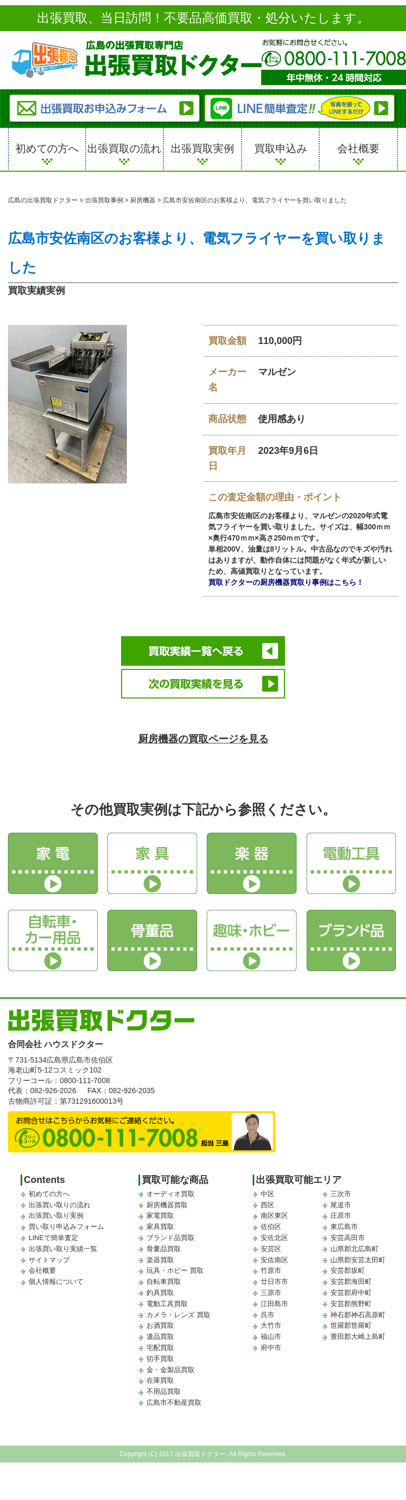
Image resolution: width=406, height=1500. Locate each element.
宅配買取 (160, 1340)
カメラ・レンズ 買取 (178, 1307)
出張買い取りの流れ (59, 1197)
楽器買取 (160, 1252)
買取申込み (280, 148)
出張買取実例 (202, 148)
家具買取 (160, 1220)
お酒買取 (160, 1318)
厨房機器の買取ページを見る (203, 731)
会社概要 (358, 148)
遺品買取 (160, 1330)
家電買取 (160, 1209)
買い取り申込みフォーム (66, 1220)
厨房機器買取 (167, 1197)
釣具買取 (160, 1285)
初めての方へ (47, 148)
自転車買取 (163, 1275)
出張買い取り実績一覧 (63, 1241)
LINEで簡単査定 (53, 1230)
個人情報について (56, 1275)
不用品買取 (163, 1384)
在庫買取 (160, 1373)
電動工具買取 (167, 1296)
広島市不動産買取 (173, 1395)
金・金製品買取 (170, 1362)
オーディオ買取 (170, 1186)
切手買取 (160, 1351)
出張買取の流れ (124, 148)
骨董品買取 (163, 1241)
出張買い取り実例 (56, 1209)
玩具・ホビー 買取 (175, 1264)
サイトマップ (49, 1252)
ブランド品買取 (170, 1230)
